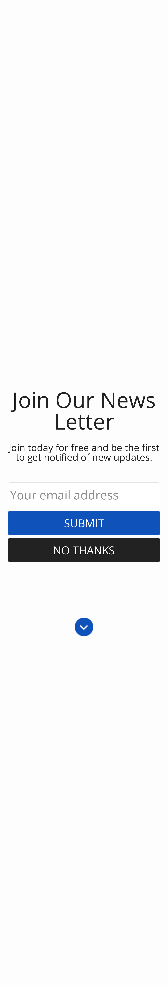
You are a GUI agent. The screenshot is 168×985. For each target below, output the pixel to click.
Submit (84, 522)
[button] (84, 410)
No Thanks (84, 550)
